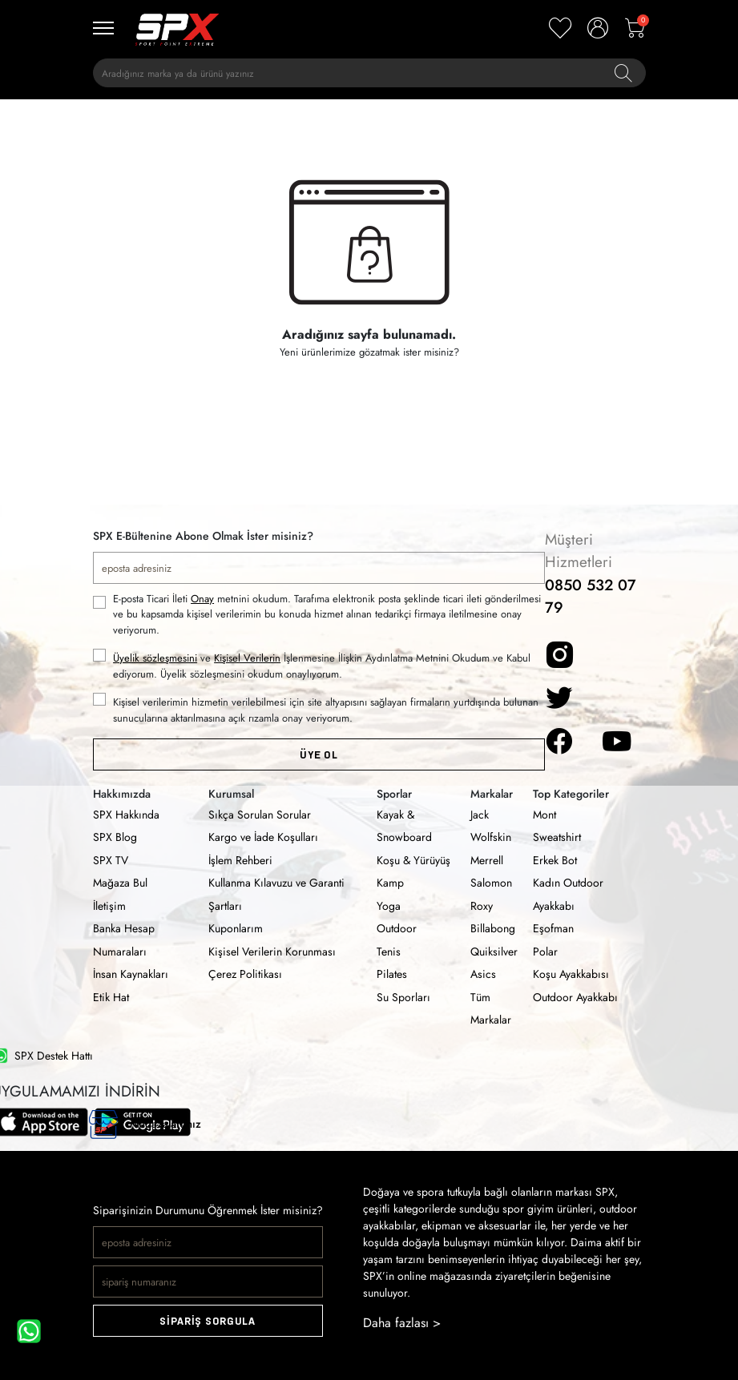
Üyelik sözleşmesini (155, 658)
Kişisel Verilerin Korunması (272, 951)
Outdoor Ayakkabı (575, 997)
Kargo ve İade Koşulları (263, 837)
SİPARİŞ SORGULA (207, 1321)
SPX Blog (115, 837)
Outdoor (397, 928)
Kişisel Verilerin (247, 658)
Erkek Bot (555, 860)
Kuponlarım (235, 928)
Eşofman (553, 928)
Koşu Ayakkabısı (571, 974)
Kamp (390, 883)
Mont (544, 815)
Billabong (492, 928)
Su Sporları (403, 997)
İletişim (109, 906)
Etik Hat (111, 997)
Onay (202, 598)
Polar (545, 951)
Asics (483, 974)
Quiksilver (494, 951)
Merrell (486, 860)
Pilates (392, 974)
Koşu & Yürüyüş (413, 860)
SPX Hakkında (126, 815)
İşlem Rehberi (240, 860)
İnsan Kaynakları (130, 974)
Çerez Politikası (245, 974)
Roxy (481, 906)
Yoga (389, 906)
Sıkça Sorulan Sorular (259, 815)
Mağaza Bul (120, 883)
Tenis (389, 951)
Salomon (491, 883)
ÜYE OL (318, 755)
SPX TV (110, 860)
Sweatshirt (557, 837)
